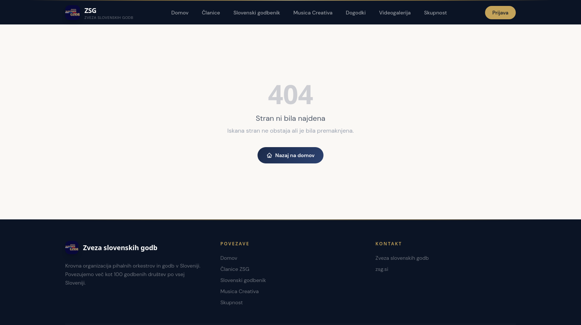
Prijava (500, 12)
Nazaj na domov (290, 155)
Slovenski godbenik (256, 12)
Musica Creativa (313, 12)
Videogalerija (395, 12)
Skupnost (435, 12)
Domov (179, 12)
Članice (211, 12)
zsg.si (381, 269)
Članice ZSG (234, 269)
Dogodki (356, 12)
